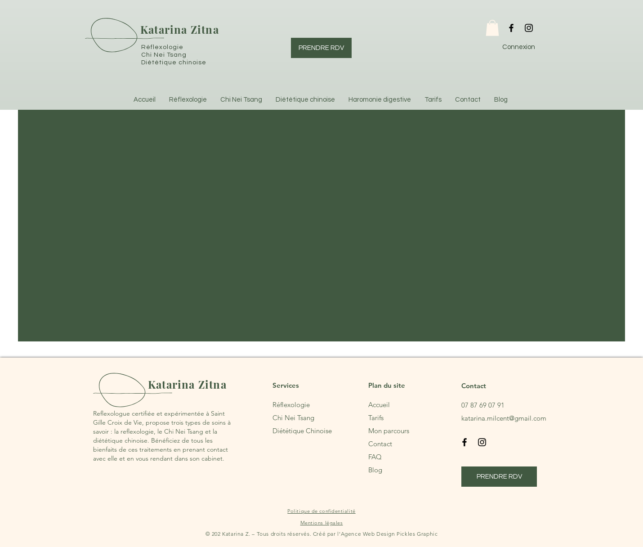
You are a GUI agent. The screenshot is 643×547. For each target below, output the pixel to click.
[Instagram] (528, 27)
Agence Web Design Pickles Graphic (389, 533)
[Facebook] (511, 27)
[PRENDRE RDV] (321, 48)
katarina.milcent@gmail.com (503, 418)
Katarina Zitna (179, 29)
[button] (492, 28)
